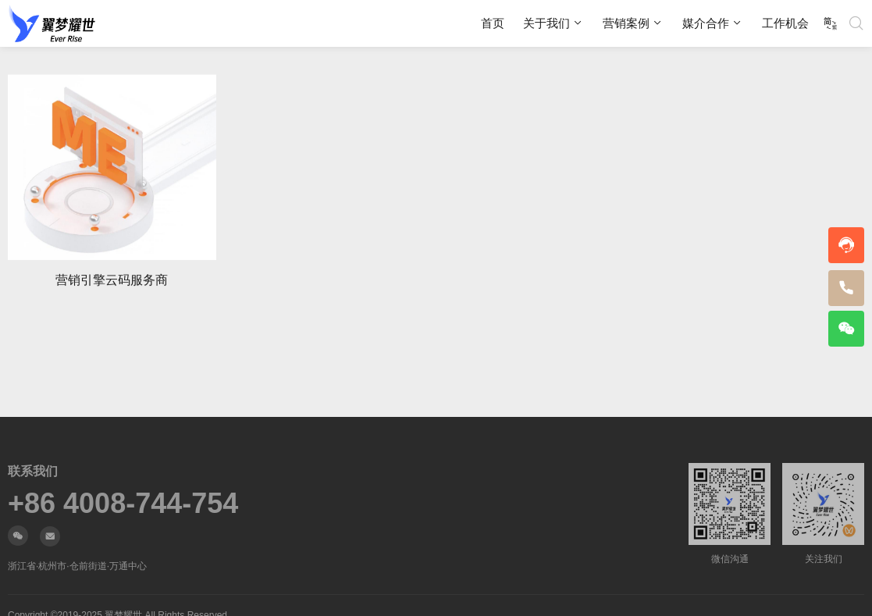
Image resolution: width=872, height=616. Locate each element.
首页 (492, 23)
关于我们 (546, 23)
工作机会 (785, 23)
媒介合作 (705, 23)
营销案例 (626, 23)
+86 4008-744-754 (123, 503)
